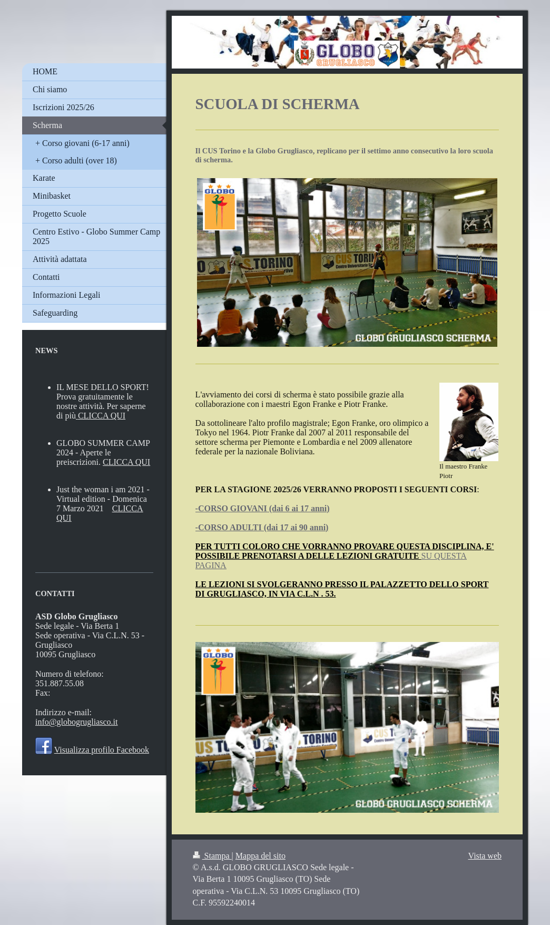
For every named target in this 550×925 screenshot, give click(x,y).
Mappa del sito (260, 855)
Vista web (485, 855)
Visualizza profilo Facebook (101, 749)
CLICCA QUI (101, 415)
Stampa (212, 855)
